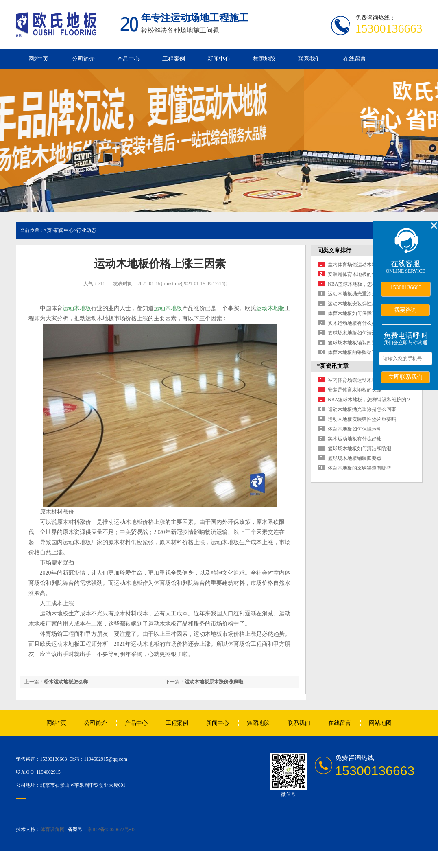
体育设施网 (52, 829)
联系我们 (309, 59)
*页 (48, 230)
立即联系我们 (405, 377)
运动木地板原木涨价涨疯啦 (214, 682)
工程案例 (173, 59)
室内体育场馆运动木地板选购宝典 (364, 264)
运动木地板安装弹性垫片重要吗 (362, 303)
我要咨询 (405, 309)
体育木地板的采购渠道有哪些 (359, 352)
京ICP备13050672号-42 (111, 829)
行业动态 (86, 230)
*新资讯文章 (333, 366)
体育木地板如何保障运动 (354, 313)
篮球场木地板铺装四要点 (354, 343)
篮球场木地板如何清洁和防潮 (359, 333)
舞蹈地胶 (264, 59)
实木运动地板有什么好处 (354, 323)
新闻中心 (218, 59)
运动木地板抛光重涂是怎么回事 (362, 294)
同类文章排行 (334, 250)
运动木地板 (77, 308)
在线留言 (354, 59)
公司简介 (83, 59)
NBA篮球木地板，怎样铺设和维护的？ (369, 284)
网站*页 (38, 59)
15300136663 (406, 287)
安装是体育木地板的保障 (354, 274)
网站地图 (380, 723)
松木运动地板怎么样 (66, 682)
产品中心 (128, 59)
